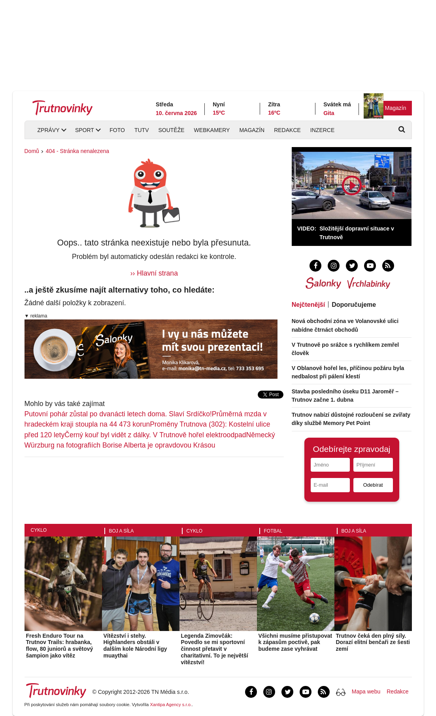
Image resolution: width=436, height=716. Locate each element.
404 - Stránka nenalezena (77, 151)
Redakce (287, 130)
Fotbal (273, 531)
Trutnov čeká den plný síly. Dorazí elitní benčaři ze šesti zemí (373, 642)
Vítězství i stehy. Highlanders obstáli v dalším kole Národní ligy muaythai (135, 646)
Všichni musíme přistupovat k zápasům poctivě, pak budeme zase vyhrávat (295, 642)
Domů (32, 151)
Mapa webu (366, 691)
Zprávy (49, 130)
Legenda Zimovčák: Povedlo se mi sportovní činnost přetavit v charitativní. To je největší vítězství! (214, 649)
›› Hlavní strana (154, 273)
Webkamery (212, 130)
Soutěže (171, 130)
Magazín (395, 108)
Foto (117, 130)
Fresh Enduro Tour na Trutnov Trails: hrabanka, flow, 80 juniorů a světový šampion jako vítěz (59, 646)
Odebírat (373, 485)
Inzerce (322, 130)
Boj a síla (121, 531)
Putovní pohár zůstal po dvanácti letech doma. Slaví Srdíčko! (118, 414)
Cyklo (39, 530)
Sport (84, 130)
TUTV (141, 130)
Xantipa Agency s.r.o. (171, 704)
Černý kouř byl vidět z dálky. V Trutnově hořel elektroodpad (155, 435)
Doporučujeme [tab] (354, 304)
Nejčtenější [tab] (308, 304)
